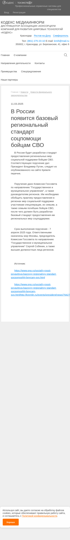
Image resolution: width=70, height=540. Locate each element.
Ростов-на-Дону (42, 35)
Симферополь (60, 35)
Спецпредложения (31, 71)
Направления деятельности (15, 63)
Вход (6, 12)
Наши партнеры (9, 79)
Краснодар (26, 35)
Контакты (39, 63)
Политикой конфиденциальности (39, 515)
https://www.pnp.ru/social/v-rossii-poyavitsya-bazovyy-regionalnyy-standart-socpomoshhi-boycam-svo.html (33, 274)
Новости (24, 92)
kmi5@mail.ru (61, 40)
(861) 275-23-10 (36, 40)
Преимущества (9, 71)
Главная (5, 55)
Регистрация (19, 12)
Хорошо (10, 521)
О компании (20, 55)
